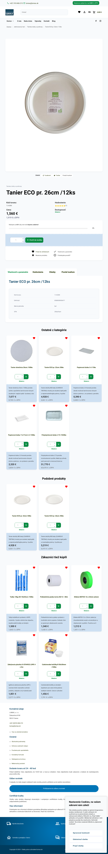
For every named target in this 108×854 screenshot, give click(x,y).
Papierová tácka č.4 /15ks (86, 367)
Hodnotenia (38, 272)
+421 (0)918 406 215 (16, 723)
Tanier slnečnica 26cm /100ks (22, 367)
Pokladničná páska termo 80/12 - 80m (54, 597)
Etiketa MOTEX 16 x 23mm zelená (86, 597)
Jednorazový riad (19, 27)
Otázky (52, 272)
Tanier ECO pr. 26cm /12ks (53, 27)
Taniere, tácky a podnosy (35, 27)
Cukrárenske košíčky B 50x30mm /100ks (54, 666)
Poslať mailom (68, 272)
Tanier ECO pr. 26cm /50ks (54, 516)
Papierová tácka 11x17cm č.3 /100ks (21, 435)
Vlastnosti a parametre (18, 272)
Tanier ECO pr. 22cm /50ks (54, 367)
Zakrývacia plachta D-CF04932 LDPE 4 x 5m (22, 666)
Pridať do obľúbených (42, 252)
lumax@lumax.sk (15, 726)
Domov (9, 27)
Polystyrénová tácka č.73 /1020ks (54, 435)
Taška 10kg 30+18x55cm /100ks (21, 597)
